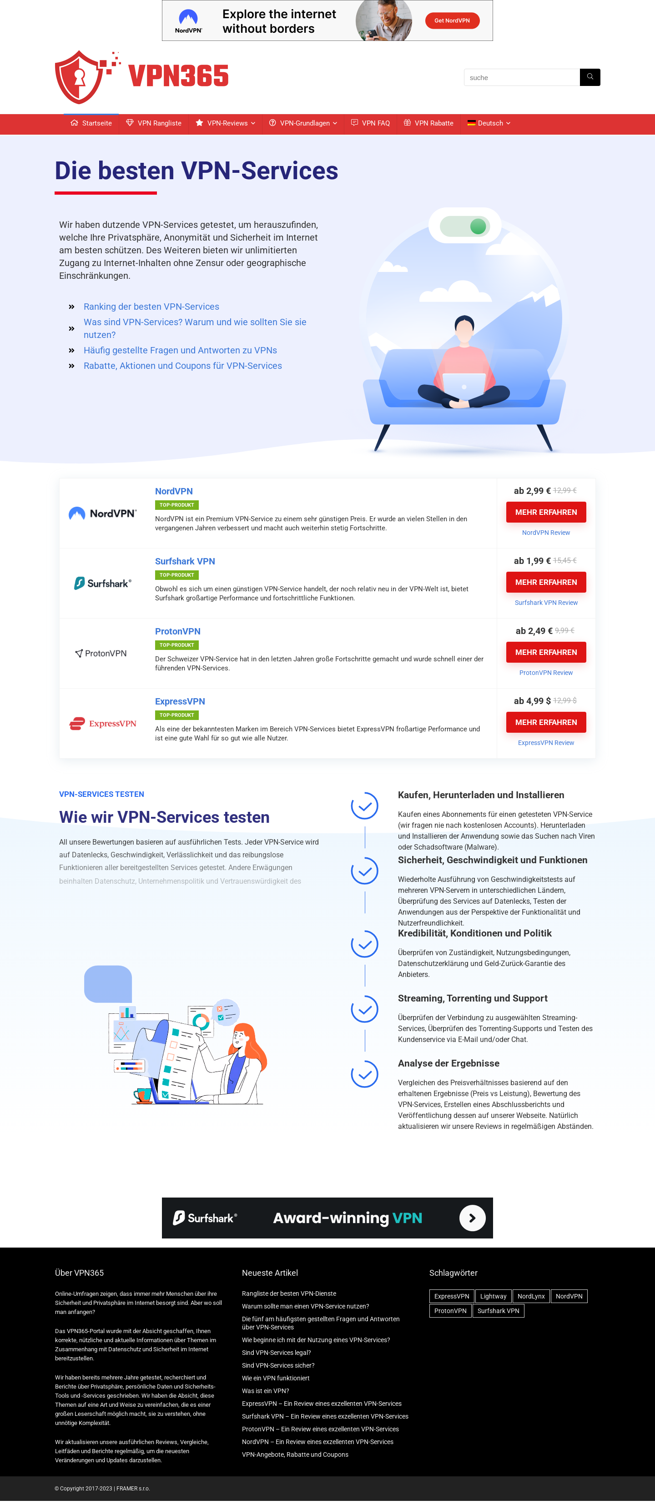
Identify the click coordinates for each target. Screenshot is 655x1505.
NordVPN (174, 491)
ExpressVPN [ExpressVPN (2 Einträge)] (451, 1296)
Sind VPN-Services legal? (276, 1352)
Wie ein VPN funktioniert (276, 1378)
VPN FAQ (370, 123)
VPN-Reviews (222, 123)
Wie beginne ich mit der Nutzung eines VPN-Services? (316, 1340)
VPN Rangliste (153, 123)
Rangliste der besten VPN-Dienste (289, 1293)
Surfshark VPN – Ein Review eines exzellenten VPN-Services (325, 1416)
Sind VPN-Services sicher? (278, 1365)
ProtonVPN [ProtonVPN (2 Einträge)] (450, 1310)
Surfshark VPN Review (546, 602)
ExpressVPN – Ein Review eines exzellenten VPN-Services (322, 1403)
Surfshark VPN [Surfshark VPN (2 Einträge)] (498, 1310)
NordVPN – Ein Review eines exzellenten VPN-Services (317, 1441)
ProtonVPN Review (546, 672)
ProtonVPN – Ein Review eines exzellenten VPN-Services (320, 1429)
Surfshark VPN (185, 561)
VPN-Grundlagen (299, 123)
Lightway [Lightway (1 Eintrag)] (493, 1296)
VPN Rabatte (428, 123)
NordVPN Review (546, 532)
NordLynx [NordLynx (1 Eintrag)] (531, 1296)
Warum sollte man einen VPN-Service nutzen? (305, 1306)
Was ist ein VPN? (265, 1390)
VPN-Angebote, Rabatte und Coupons (295, 1454)
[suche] (590, 77)
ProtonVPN (178, 631)
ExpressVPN (180, 701)
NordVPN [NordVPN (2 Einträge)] (569, 1296)
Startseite (91, 123)
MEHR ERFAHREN (546, 512)
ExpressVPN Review (546, 742)
